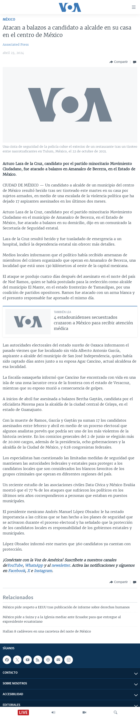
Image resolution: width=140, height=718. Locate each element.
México (9, 19)
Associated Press (16, 45)
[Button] (118, 62)
